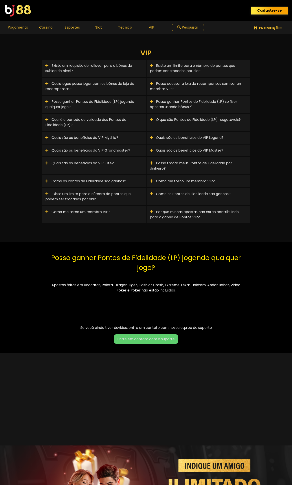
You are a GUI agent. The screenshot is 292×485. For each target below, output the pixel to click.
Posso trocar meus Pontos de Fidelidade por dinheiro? (191, 166)
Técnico (125, 27)
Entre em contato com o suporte (146, 339)
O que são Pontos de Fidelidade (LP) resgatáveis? (195, 119)
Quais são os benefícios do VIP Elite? (79, 163)
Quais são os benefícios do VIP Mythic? (81, 137)
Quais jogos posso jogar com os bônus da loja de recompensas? (89, 86)
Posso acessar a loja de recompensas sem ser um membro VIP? (196, 86)
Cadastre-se (269, 10)
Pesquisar (187, 27)
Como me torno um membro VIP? (182, 181)
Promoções (268, 28)
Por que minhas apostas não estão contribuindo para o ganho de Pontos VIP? (194, 214)
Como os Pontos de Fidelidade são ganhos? (85, 181)
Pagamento (18, 27)
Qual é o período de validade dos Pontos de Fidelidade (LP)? (85, 122)
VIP (151, 27)
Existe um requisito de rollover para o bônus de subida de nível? (88, 68)
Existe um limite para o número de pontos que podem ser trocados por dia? (192, 68)
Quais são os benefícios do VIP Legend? (187, 137)
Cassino (46, 27)
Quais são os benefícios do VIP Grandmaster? (87, 150)
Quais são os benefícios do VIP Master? (186, 150)
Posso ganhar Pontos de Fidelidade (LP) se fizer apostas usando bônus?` (193, 104)
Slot (98, 27)
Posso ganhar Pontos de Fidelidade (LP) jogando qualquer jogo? (89, 104)
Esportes (72, 27)
